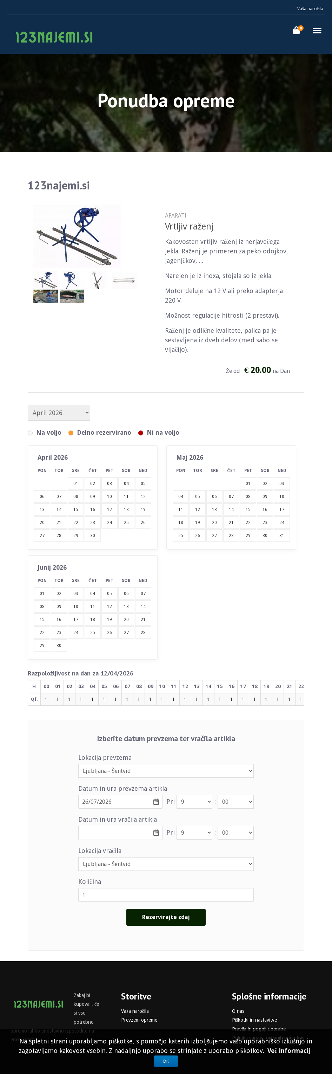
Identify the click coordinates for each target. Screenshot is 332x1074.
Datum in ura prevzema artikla (122, 788)
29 (75, 535)
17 (109, 509)
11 (180, 509)
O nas (238, 1011)
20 (42, 522)
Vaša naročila (310, 8)
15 (75, 509)
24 (109, 522)
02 (265, 483)
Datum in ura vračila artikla (117, 819)
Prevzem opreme (139, 1020)
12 (197, 509)
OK (166, 1061)
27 (42, 535)
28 (59, 535)
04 (180, 496)
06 (214, 496)
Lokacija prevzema (105, 757)
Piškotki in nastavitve (254, 1020)
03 (281, 483)
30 (92, 535)
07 (231, 496)
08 (248, 496)
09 (265, 496)
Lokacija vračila (99, 850)
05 (197, 496)
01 (248, 483)
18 (126, 509)
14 (59, 509)
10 (281, 496)
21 (59, 522)
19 (143, 509)
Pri (170, 801)
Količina (89, 881)
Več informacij (288, 1050)
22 (75, 522)
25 (126, 522)
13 (42, 509)
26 (143, 522)
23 (92, 522)
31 (281, 535)
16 (92, 509)
